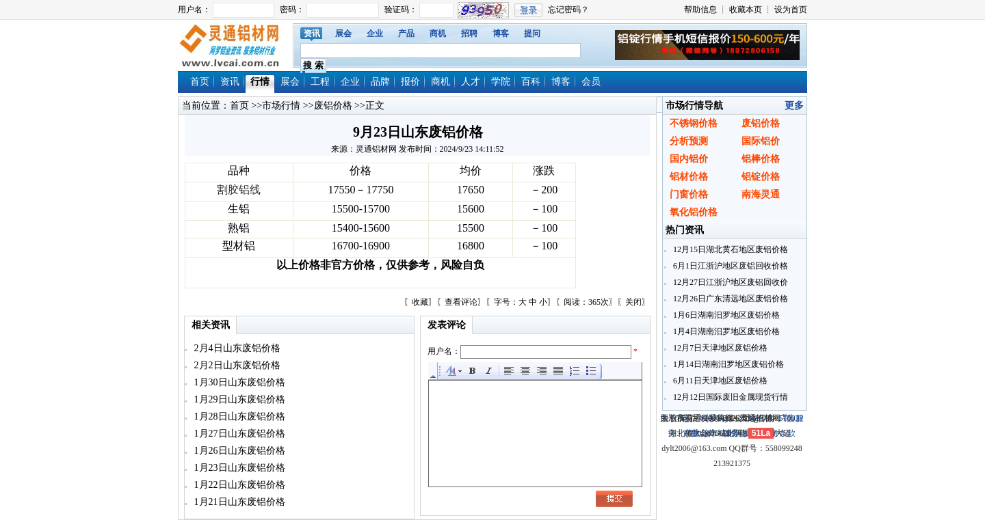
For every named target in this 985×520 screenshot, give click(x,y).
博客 (500, 33)
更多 (794, 105)
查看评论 (461, 302)
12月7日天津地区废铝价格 (719, 348)
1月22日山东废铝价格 (238, 485)
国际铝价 (760, 141)
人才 (470, 82)
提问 (532, 33)
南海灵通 (760, 194)
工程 (320, 82)
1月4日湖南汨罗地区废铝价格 (725, 331)
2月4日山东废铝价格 (236, 348)
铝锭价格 (760, 177)
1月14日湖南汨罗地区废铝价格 (727, 364)
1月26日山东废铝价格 (238, 451)
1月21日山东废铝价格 (238, 502)
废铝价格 (333, 105)
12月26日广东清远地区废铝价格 (729, 298)
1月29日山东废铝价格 (238, 399)
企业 (375, 33)
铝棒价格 (760, 159)
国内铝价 (689, 159)
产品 (406, 33)
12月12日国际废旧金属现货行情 (729, 397)
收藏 (420, 302)
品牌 (380, 82)
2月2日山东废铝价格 (236, 365)
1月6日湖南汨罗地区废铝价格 (725, 315)
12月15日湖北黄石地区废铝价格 (729, 249)
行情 (260, 82)
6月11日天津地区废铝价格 (719, 380)
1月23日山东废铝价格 (238, 468)
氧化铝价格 (694, 212)
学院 (500, 82)
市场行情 (281, 105)
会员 (591, 82)
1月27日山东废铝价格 (238, 433)
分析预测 (689, 141)
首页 (199, 82)
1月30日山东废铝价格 (238, 382)
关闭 (633, 302)
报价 (410, 82)
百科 (530, 82)
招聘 (469, 33)
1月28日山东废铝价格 (238, 416)
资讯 (312, 33)
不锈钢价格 (694, 123)
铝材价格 (689, 177)
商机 (438, 33)
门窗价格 (689, 194)
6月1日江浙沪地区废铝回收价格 (729, 266)
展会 (343, 33)
